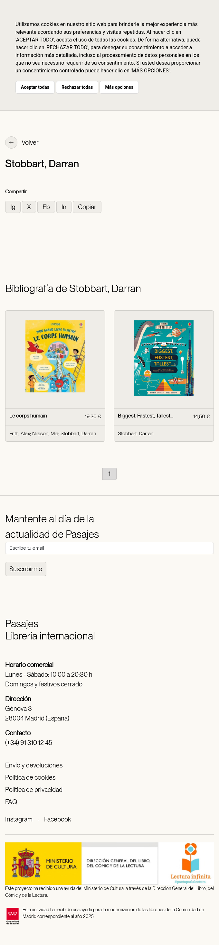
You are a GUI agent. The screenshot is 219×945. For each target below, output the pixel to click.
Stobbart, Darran (78, 433)
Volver (22, 143)
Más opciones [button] (119, 87)
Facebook (57, 819)
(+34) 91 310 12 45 (28, 743)
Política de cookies (30, 777)
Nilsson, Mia (45, 433)
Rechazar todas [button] (77, 87)
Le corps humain (28, 416)
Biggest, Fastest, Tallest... (145, 416)
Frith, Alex (19, 433)
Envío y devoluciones (33, 765)
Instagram (19, 819)
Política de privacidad (33, 790)
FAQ (11, 802)
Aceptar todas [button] (35, 87)
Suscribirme (25, 569)
